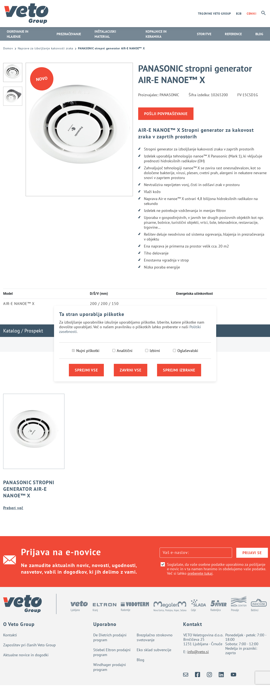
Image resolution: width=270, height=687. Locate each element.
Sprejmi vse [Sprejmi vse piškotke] (86, 370)
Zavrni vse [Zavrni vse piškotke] (130, 370)
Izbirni (155, 350)
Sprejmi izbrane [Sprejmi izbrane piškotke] (179, 370)
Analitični (124, 350)
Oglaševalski (187, 350)
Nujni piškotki (87, 350)
